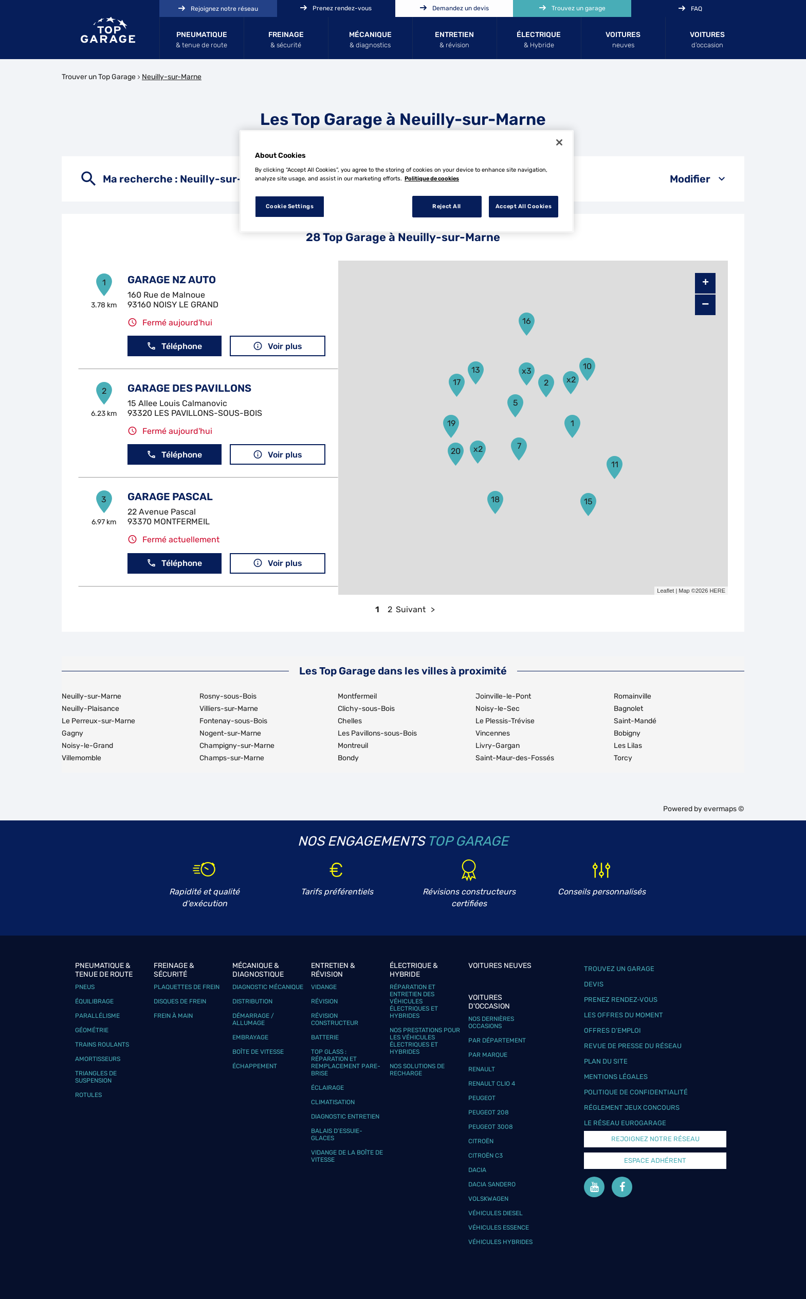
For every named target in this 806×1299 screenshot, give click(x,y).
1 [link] (377, 609)
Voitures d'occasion (489, 1002)
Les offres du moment (623, 1015)
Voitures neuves (500, 965)
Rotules (88, 1095)
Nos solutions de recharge (417, 1070)
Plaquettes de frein (186, 987)
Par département (497, 1040)
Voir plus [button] (277, 346)
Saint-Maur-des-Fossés (514, 758)
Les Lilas (628, 745)
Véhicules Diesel (495, 1213)
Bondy (348, 758)
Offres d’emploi (612, 1030)
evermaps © (724, 808)
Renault (481, 1069)
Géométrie (91, 1030)
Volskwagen (488, 1198)
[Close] (559, 142)
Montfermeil (357, 696)
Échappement (254, 1066)
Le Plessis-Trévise (505, 721)
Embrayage (250, 1037)
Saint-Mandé (635, 721)
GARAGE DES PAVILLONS (189, 388)
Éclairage (327, 1087)
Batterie (325, 1037)
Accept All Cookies (524, 206)
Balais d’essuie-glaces (336, 1134)
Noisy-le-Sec (497, 708)
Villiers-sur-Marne (228, 708)
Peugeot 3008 (490, 1126)
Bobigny (627, 733)
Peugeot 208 (488, 1112)
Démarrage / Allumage (253, 1019)
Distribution (252, 1001)
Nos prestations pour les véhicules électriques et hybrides (425, 1041)
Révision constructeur (334, 1019)
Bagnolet (628, 708)
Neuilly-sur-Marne (172, 76)
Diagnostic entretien (345, 1116)
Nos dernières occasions (491, 1022)
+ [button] (705, 283)
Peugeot (482, 1098)
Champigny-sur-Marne (236, 745)
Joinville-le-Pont (503, 696)
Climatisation (333, 1102)
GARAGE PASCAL (170, 496)
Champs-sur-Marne (231, 758)
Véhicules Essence (498, 1227)
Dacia (477, 1170)
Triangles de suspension (96, 1077)
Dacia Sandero (492, 1184)
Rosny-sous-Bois (228, 696)
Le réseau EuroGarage (625, 1123)
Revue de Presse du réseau (633, 1046)
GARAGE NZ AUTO (171, 279)
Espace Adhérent (655, 1160)
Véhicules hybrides (500, 1242)
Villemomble (81, 758)
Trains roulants (102, 1044)
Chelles (350, 721)
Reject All (446, 206)
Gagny (72, 733)
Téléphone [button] (174, 346)
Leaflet (665, 591)
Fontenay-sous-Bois (233, 721)
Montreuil (353, 745)
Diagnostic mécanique (267, 987)
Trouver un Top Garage (99, 76)
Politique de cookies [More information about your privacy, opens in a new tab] (432, 178)
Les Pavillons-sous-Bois (377, 733)
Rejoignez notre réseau (655, 1139)
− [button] (705, 304)
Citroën (480, 1141)
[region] (407, 181)
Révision (324, 1001)
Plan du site (606, 1061)
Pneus (85, 987)
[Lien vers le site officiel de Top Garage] (108, 29)
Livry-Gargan (497, 745)
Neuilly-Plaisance (90, 708)
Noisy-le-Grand (87, 745)
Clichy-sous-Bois (366, 708)
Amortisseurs (97, 1059)
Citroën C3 (485, 1155)
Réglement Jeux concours (632, 1107)
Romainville (632, 696)
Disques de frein (180, 1001)
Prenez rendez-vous (620, 999)
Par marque (487, 1054)
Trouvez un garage (619, 969)
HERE (717, 591)
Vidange (324, 987)
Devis (593, 984)
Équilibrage (94, 1001)
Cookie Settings (290, 206)
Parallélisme (97, 1015)
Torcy (623, 758)
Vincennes (492, 733)
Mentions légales (616, 1077)
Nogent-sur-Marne (230, 733)
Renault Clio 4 (491, 1083)
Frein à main (173, 1015)
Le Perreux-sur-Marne (98, 721)
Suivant (411, 609)
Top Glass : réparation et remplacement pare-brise (345, 1062)
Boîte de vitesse (258, 1051)
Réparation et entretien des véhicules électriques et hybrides (414, 1001)
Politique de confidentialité (636, 1092)
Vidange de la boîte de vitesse (347, 1156)
